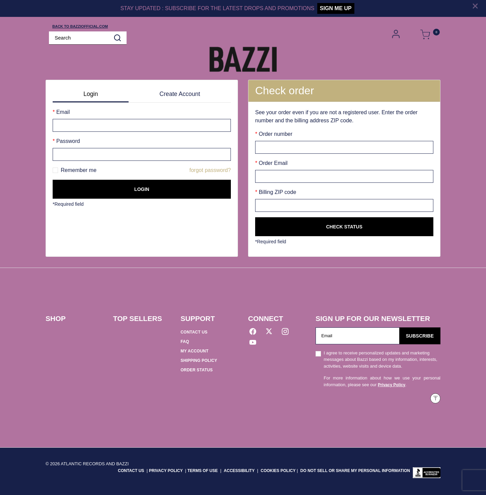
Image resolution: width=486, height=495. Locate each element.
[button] (397, 34)
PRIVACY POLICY (166, 470)
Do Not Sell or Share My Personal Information (355, 470)
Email (62, 112)
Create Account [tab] (180, 94)
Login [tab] (90, 94)
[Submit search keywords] (117, 38)
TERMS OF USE (202, 470)
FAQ (185, 341)
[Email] (358, 335)
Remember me (79, 170)
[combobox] (88, 38)
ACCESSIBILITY (239, 470)
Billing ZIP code (276, 192)
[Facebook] (253, 332)
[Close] (475, 6)
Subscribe (420, 336)
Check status (344, 226)
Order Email (272, 163)
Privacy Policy (391, 384)
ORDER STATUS (197, 370)
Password (67, 141)
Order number (274, 134)
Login (141, 189)
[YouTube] (253, 343)
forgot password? (210, 170)
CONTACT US (194, 332)
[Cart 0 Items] (425, 35)
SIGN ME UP (336, 8)
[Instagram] (285, 332)
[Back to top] (435, 398)
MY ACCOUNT (195, 351)
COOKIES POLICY (278, 470)
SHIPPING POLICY (199, 360)
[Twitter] (269, 332)
